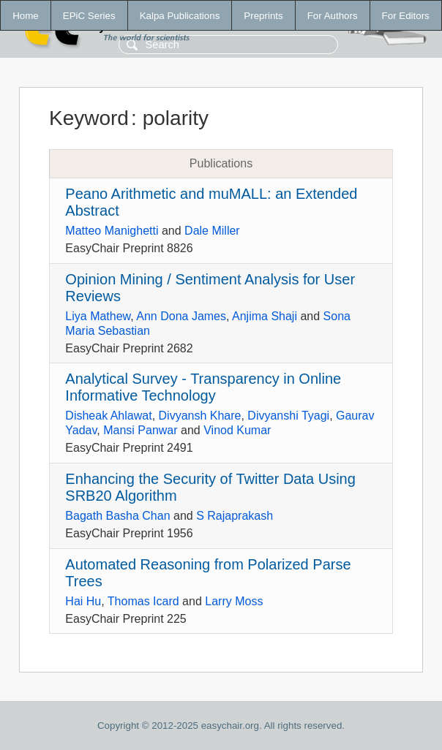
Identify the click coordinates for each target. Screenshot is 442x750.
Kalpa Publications (180, 15)
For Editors (406, 15)
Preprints (263, 15)
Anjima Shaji (264, 316)
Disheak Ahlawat (108, 415)
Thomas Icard (143, 601)
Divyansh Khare (200, 415)
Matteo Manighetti (111, 230)
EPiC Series (89, 15)
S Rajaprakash (234, 516)
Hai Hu (83, 601)
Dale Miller (212, 230)
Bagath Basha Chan (117, 516)
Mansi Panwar (140, 430)
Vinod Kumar (237, 430)
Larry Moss (234, 601)
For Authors (332, 15)
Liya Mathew (97, 316)
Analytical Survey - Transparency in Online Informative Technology (203, 387)
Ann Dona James (181, 316)
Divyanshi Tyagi (288, 415)
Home (25, 15)
